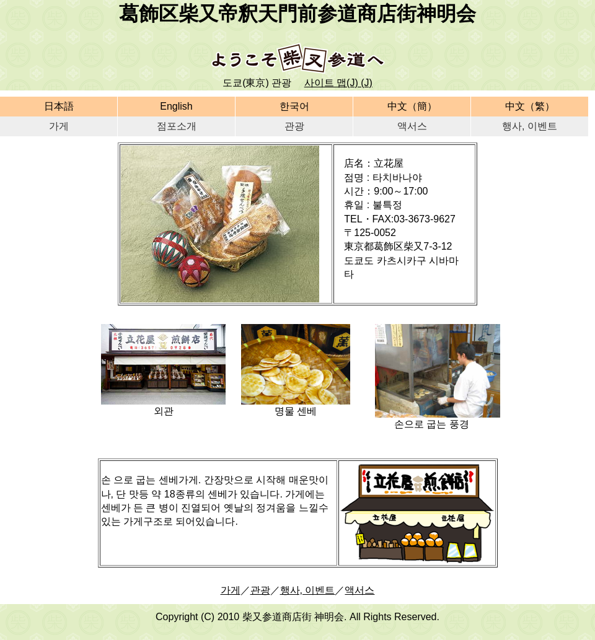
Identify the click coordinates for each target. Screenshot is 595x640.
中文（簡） (412, 106)
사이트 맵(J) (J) (338, 82)
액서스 (412, 126)
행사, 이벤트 (529, 126)
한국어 (294, 106)
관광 (294, 126)
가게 (59, 126)
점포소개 (176, 126)
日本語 (59, 106)
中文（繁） (530, 106)
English (176, 106)
